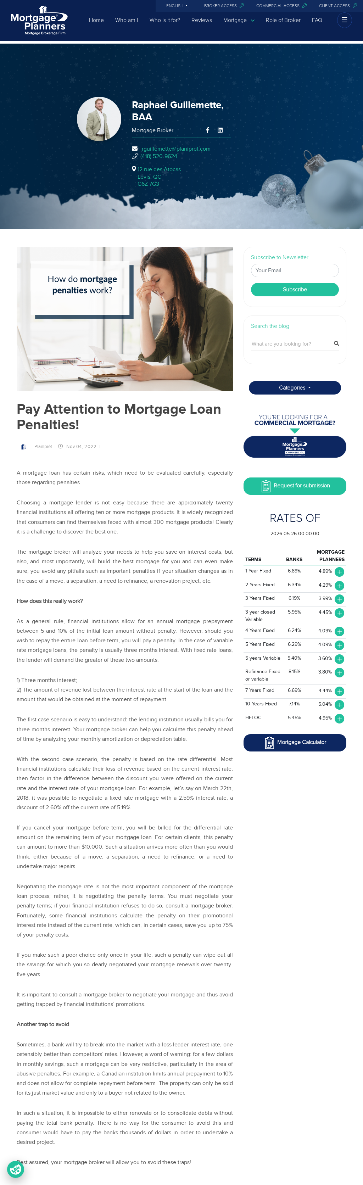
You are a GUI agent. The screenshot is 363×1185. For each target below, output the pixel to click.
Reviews (201, 26)
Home (96, 26)
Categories (293, 388)
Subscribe (295, 289)
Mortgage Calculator (294, 743)
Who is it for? (165, 26)
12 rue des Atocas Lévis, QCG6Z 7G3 (159, 177)
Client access (338, 6)
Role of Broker (283, 26)
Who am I (126, 26)
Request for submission (295, 486)
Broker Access (224, 6)
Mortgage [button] (239, 26)
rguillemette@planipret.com (176, 148)
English (175, 6)
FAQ (317, 26)
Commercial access (281, 6)
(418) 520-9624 (158, 156)
